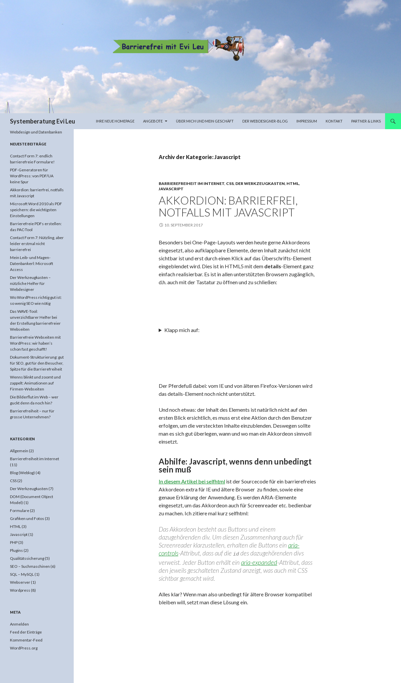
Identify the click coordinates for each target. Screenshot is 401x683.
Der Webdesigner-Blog (265, 121)
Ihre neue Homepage (115, 121)
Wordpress (20, 590)
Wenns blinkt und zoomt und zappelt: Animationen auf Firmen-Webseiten (35, 383)
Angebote (153, 121)
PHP (14, 542)
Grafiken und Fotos (27, 518)
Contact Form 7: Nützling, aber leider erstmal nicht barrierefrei (37, 243)
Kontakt (334, 121)
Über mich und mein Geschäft (205, 121)
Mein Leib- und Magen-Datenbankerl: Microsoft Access (31, 263)
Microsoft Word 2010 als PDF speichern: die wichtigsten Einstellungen (36, 209)
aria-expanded (259, 561)
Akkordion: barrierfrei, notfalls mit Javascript (228, 206)
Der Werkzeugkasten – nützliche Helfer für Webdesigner (30, 283)
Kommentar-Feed (26, 640)
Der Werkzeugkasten (260, 183)
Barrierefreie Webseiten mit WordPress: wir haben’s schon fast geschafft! (35, 343)
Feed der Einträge (26, 632)
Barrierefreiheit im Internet (191, 183)
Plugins (16, 550)
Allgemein (19, 450)
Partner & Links (366, 121)
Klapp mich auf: (182, 330)
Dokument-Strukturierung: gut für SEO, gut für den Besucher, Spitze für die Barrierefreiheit (37, 363)
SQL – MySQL (22, 574)
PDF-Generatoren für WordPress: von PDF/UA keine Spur (31, 175)
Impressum (306, 121)
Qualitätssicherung (27, 558)
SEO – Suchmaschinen (30, 566)
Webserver (20, 582)
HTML (292, 183)
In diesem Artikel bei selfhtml (192, 481)
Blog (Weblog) (22, 472)
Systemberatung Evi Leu (42, 121)
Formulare (19, 510)
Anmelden (19, 624)
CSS (230, 183)
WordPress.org (24, 647)
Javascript (171, 188)
